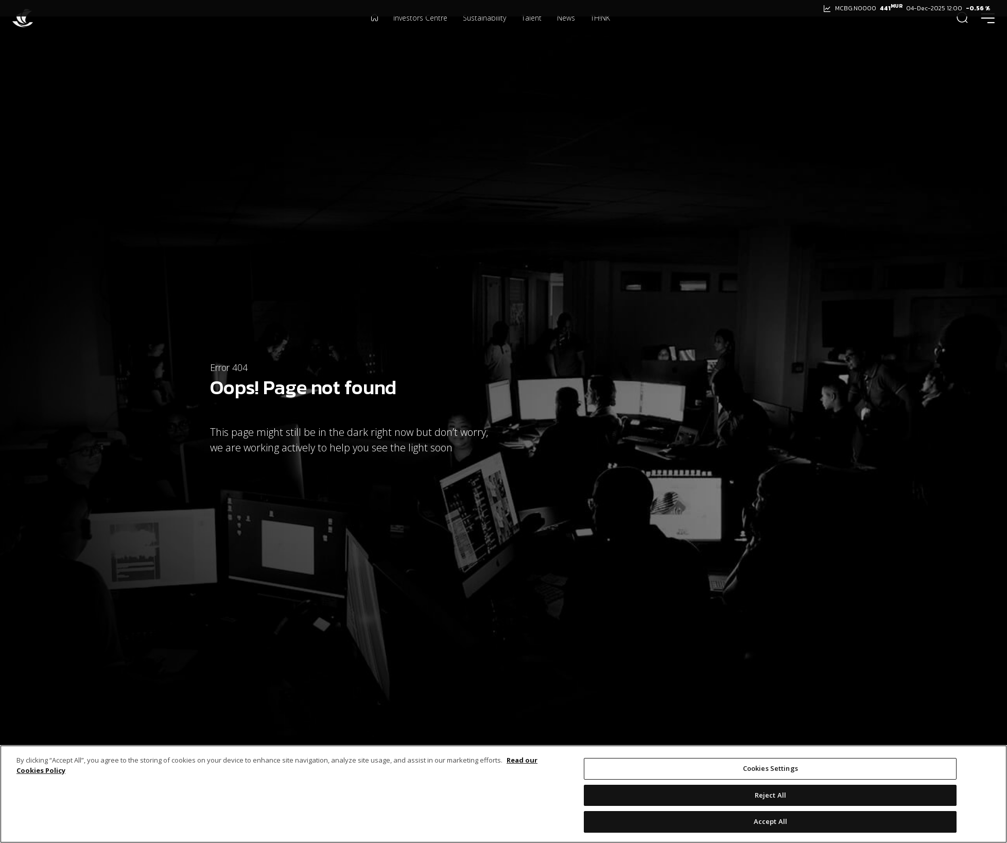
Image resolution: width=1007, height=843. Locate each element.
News (566, 33)
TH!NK (600, 33)
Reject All (770, 795)
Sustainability (484, 33)
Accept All (770, 822)
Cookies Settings (770, 769)
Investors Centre (420, 33)
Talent (532, 33)
